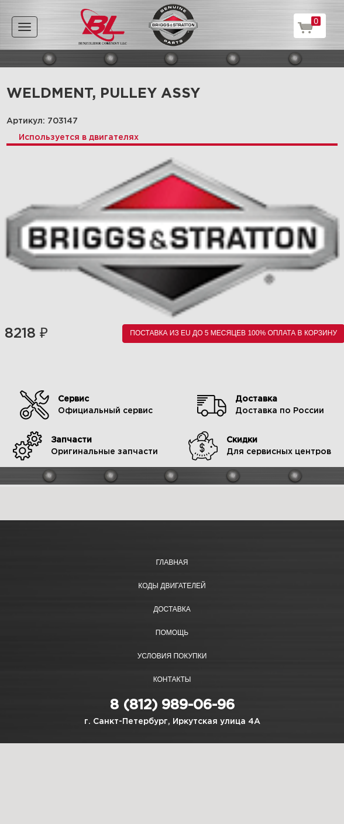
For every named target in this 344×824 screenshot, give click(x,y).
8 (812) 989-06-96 (172, 705)
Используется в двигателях (79, 137)
